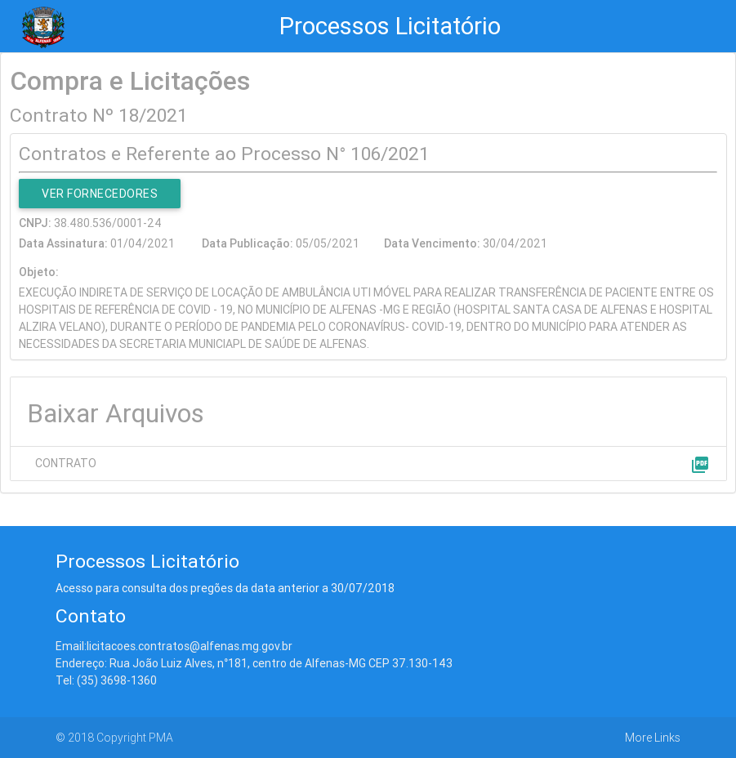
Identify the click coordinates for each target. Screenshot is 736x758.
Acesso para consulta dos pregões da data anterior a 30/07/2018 (225, 588)
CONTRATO (65, 463)
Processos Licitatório (390, 26)
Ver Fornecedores (100, 193)
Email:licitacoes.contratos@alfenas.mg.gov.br (174, 646)
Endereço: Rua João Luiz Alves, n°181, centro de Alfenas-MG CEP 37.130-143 (254, 663)
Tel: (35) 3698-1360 (106, 680)
